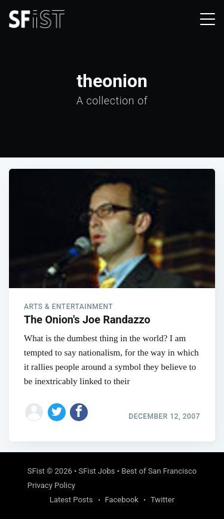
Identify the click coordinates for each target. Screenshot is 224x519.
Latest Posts (71, 499)
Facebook (122, 499)
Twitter (162, 499)
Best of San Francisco (159, 471)
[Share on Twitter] (57, 412)
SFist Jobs (97, 471)
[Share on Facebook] (79, 412)
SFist (36, 471)
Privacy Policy (51, 485)
